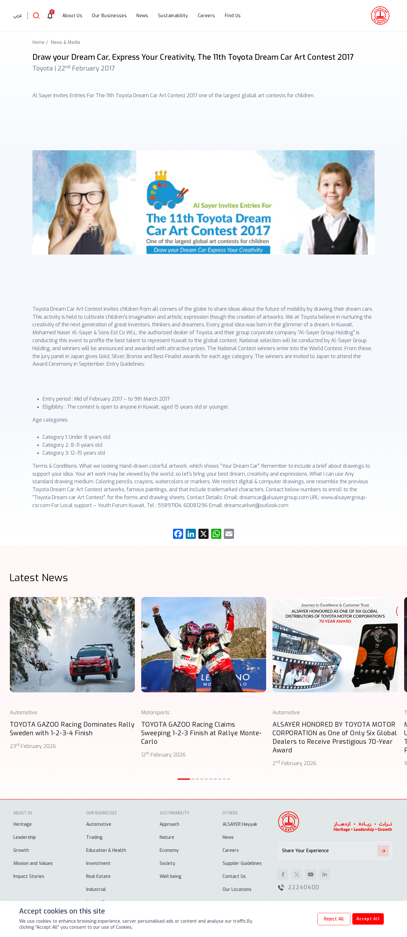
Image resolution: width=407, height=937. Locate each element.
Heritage (22, 824)
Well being (171, 876)
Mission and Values (33, 863)
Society (167, 863)
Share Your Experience (335, 851)
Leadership (24, 837)
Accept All (364, 919)
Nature (167, 837)
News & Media (65, 42)
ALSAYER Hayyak (240, 824)
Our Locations (237, 889)
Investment (98, 863)
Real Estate (98, 876)
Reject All (327, 919)
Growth (21, 850)
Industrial (96, 889)
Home (38, 42)
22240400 (303, 887)
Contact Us (234, 876)
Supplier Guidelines (242, 863)
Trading (94, 837)
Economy (169, 850)
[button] (183, 779)
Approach (169, 824)
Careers (231, 850)
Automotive (98, 824)
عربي (17, 15)
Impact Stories (28, 876)
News (228, 837)
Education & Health (106, 850)
